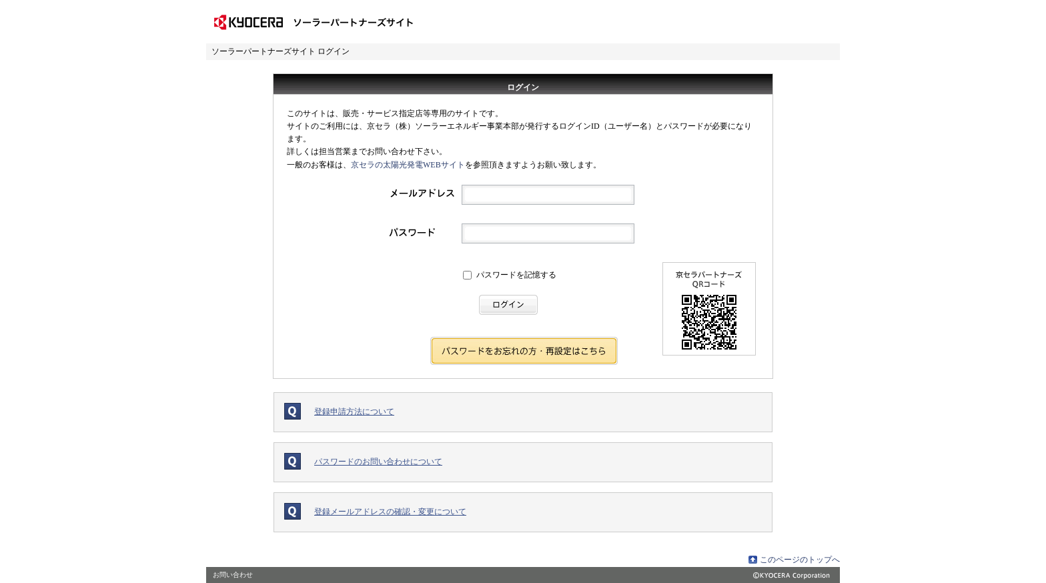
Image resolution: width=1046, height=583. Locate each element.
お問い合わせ (233, 574)
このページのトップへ (800, 559)
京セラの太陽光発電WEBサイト (408, 164)
